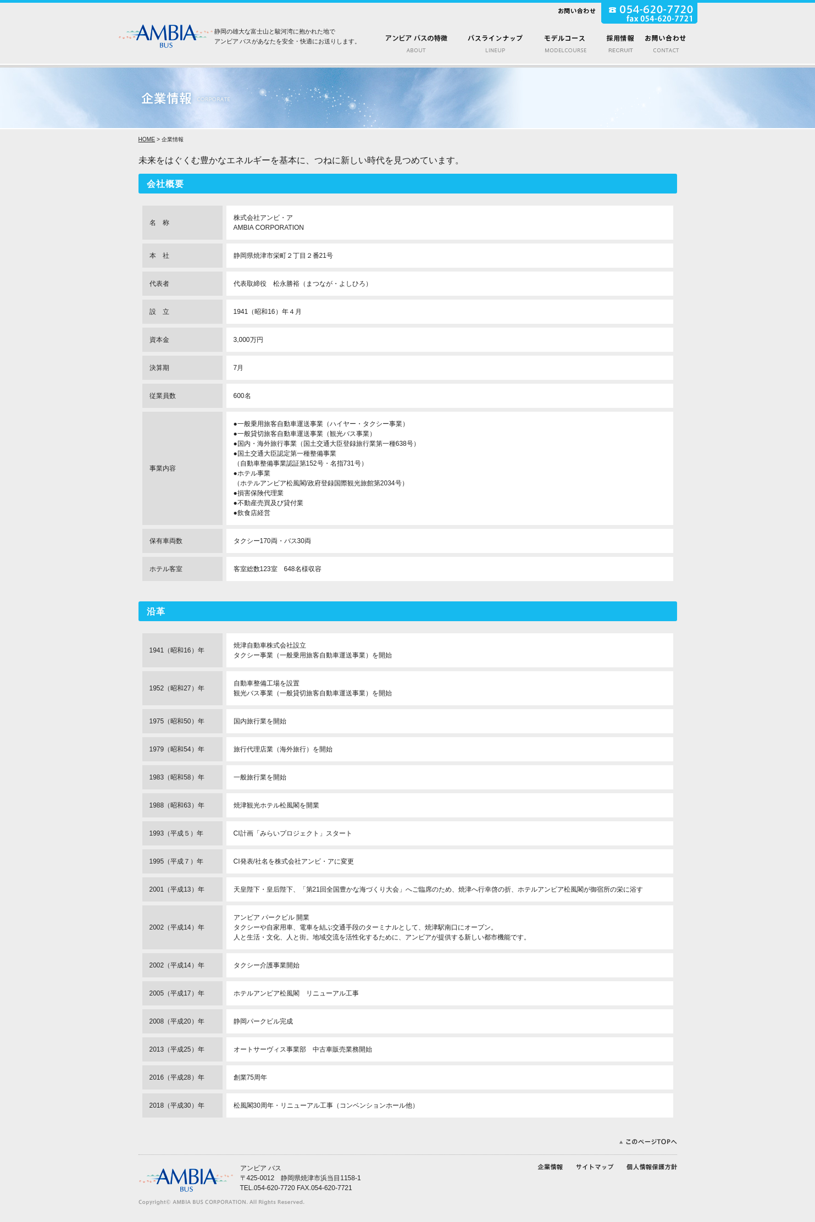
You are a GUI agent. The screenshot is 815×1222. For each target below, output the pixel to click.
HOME (147, 139)
